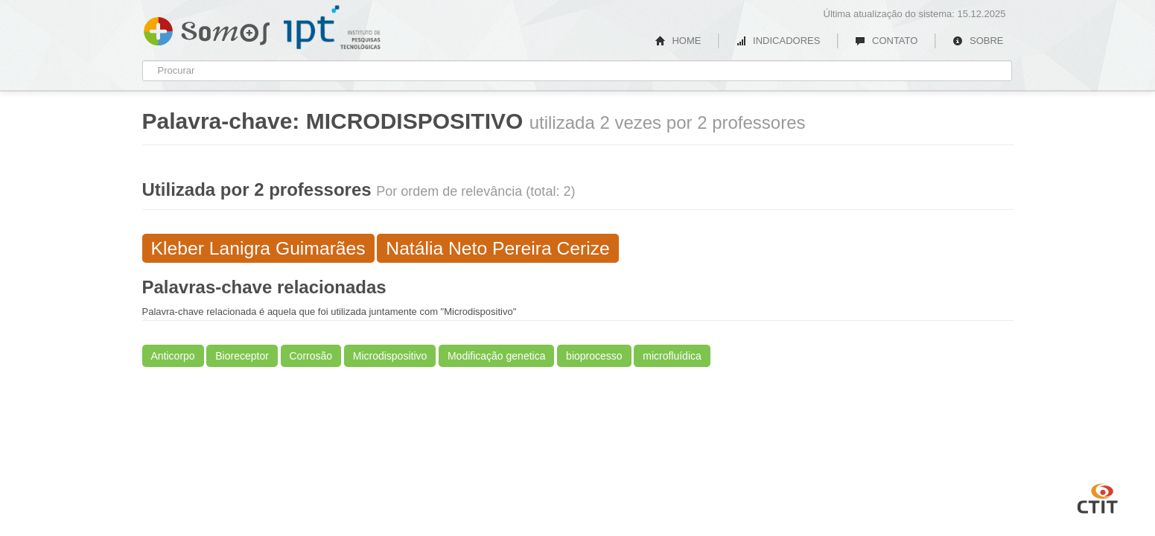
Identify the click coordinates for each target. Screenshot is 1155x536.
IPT (332, 27)
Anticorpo (173, 356)
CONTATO (886, 40)
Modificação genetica (497, 356)
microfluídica (672, 356)
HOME (678, 40)
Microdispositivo (390, 356)
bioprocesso (594, 356)
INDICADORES (778, 40)
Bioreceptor (242, 356)
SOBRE (977, 40)
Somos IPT (206, 28)
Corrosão (311, 356)
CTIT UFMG (1098, 496)
